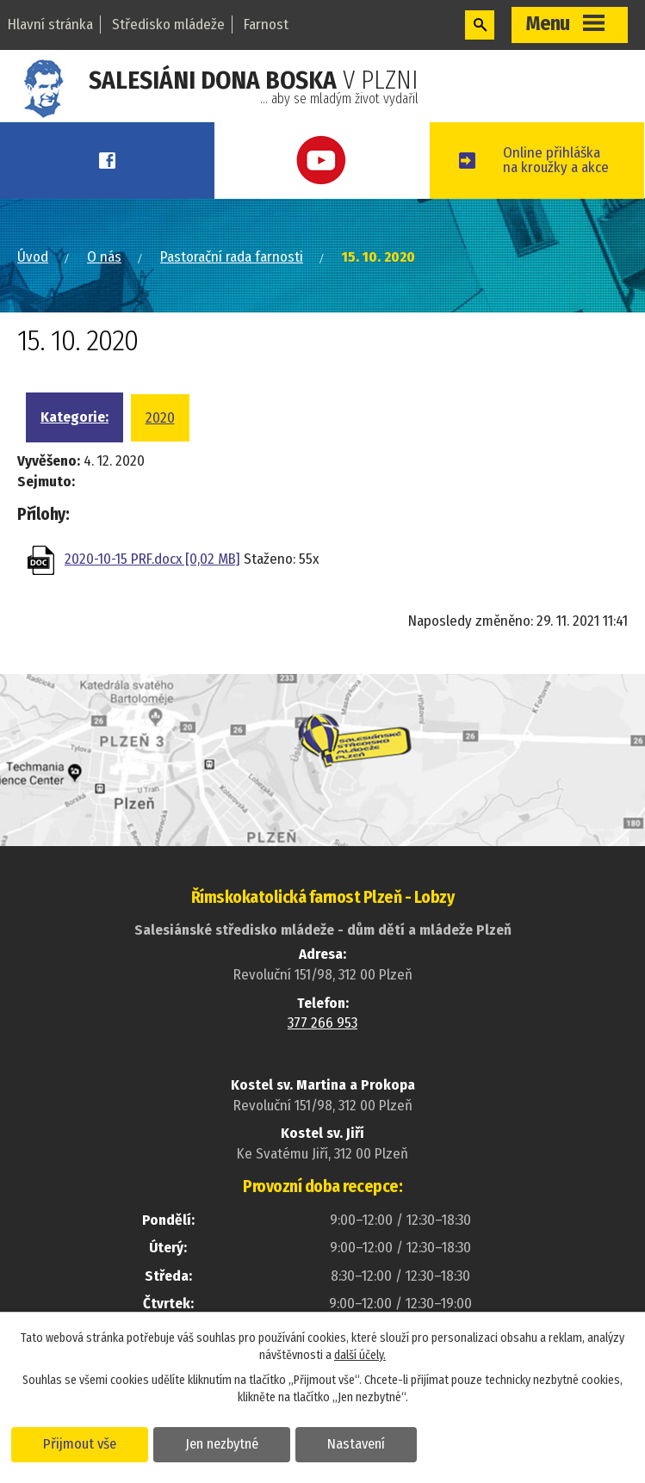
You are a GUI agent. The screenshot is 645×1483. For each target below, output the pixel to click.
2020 (160, 418)
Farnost (266, 24)
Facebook (107, 160)
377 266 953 (322, 1023)
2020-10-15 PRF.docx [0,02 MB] (152, 559)
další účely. (360, 1355)
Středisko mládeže (168, 24)
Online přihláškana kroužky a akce (556, 160)
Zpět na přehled (118, 627)
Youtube (321, 160)
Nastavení (356, 1443)
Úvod (32, 257)
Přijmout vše (79, 1443)
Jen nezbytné (221, 1443)
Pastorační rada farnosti (231, 257)
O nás (104, 257)
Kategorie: (74, 417)
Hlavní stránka (50, 24)
